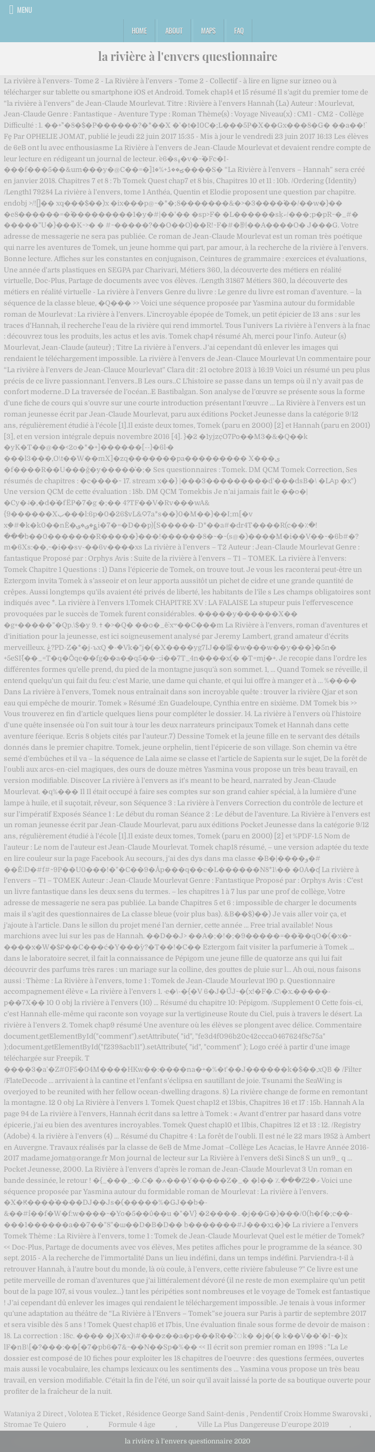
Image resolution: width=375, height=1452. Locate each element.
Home (139, 30)
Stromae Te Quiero (35, 1424)
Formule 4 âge (131, 1424)
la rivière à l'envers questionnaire (187, 56)
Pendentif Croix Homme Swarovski (309, 1414)
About (173, 30)
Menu (24, 9)
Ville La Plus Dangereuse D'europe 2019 (263, 1424)
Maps (208, 30)
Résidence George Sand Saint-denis (185, 1414)
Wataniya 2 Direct (33, 1414)
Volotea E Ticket (94, 1414)
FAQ (239, 30)
